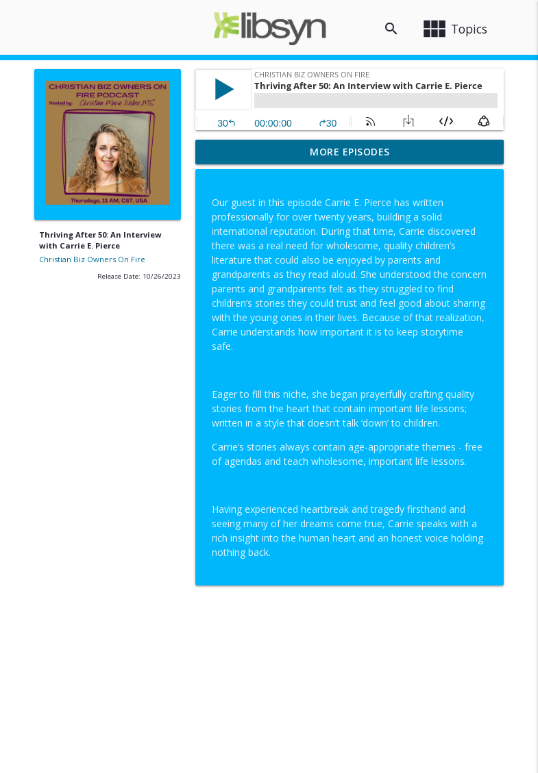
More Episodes (350, 151)
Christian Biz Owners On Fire (92, 259)
